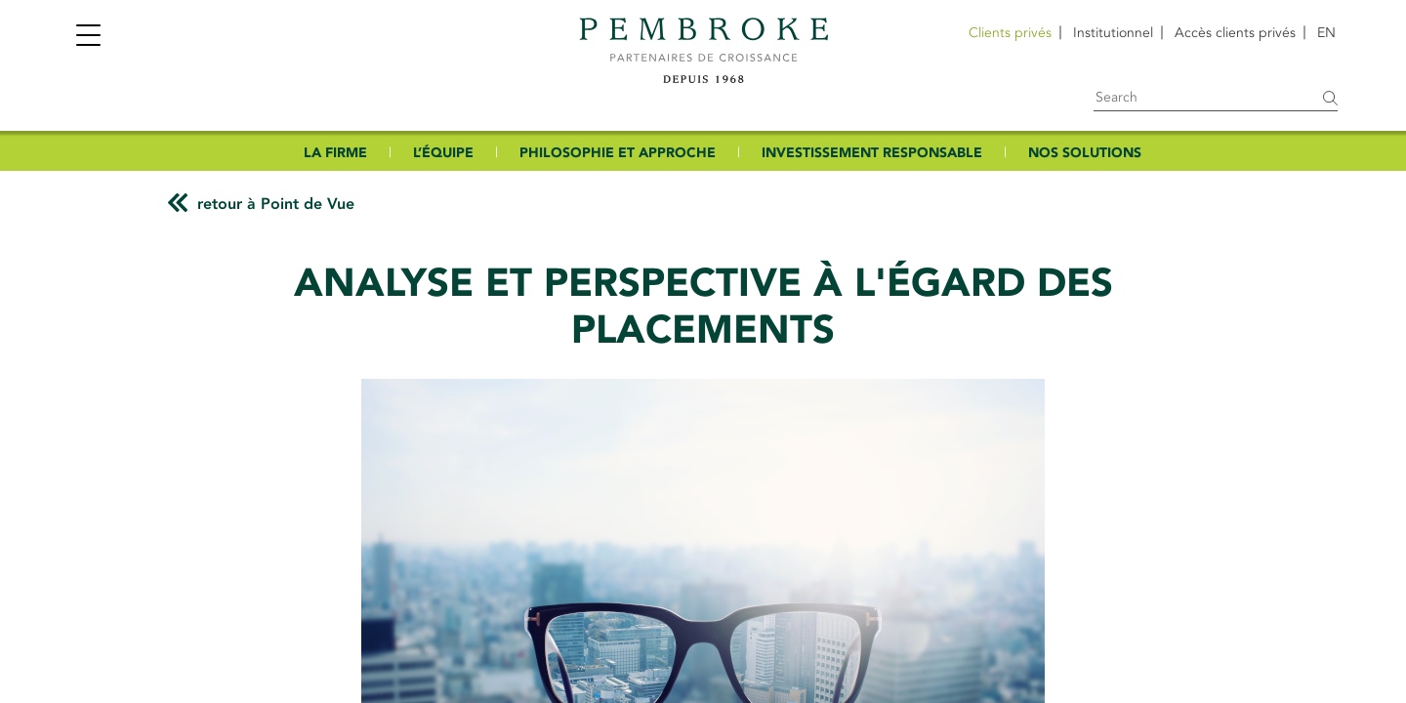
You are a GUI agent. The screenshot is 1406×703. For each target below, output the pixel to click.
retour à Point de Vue (275, 204)
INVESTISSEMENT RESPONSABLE (872, 153)
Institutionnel (1113, 32)
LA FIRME (335, 153)
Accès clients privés (1235, 32)
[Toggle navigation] (88, 37)
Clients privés (1010, 32)
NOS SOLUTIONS (1084, 153)
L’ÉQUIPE (443, 153)
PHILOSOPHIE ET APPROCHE (617, 153)
